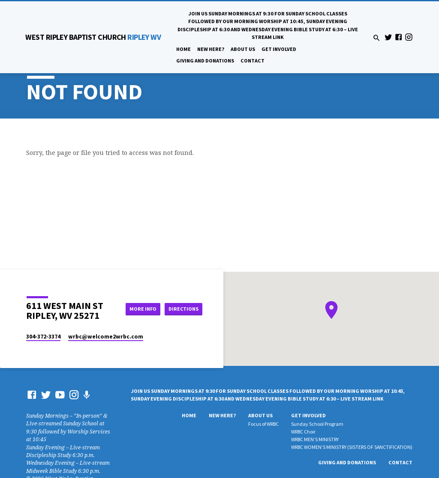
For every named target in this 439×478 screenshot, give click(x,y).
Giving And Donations (205, 60)
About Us (243, 49)
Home (183, 49)
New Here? (210, 49)
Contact (253, 60)
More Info (140, 309)
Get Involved (279, 49)
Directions (183, 309)
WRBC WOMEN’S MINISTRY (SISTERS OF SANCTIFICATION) (351, 447)
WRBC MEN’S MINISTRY (315, 439)
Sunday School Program (317, 424)
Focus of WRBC (263, 424)
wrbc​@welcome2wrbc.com (105, 336)
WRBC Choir (303, 431)
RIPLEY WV (93, 37)
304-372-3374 (43, 336)
